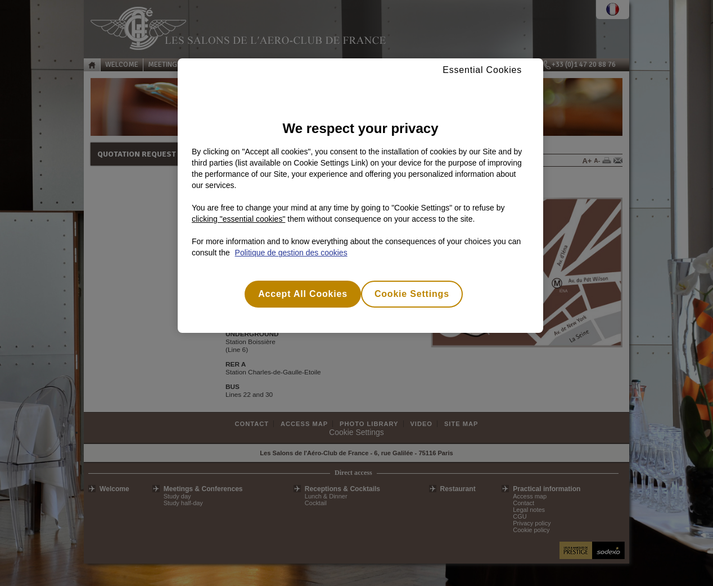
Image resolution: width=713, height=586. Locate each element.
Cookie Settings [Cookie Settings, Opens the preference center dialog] (411, 294)
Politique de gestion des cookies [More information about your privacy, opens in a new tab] (291, 252)
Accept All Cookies (303, 294)
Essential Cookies (482, 70)
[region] (360, 195)
